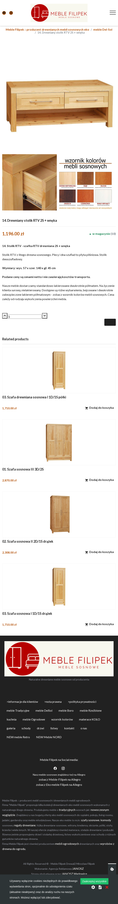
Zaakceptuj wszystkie (94, 881)
